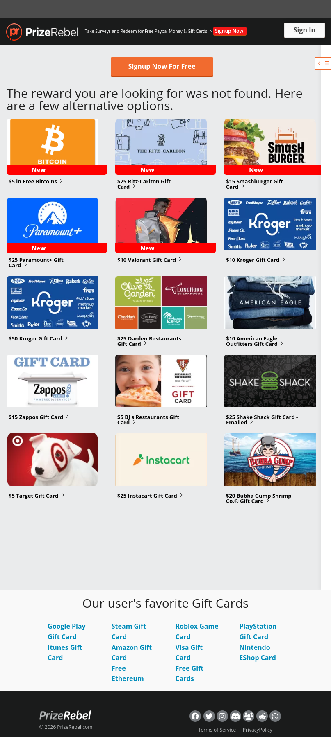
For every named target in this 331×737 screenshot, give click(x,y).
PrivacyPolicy (257, 729)
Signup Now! (229, 30)
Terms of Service (217, 729)
